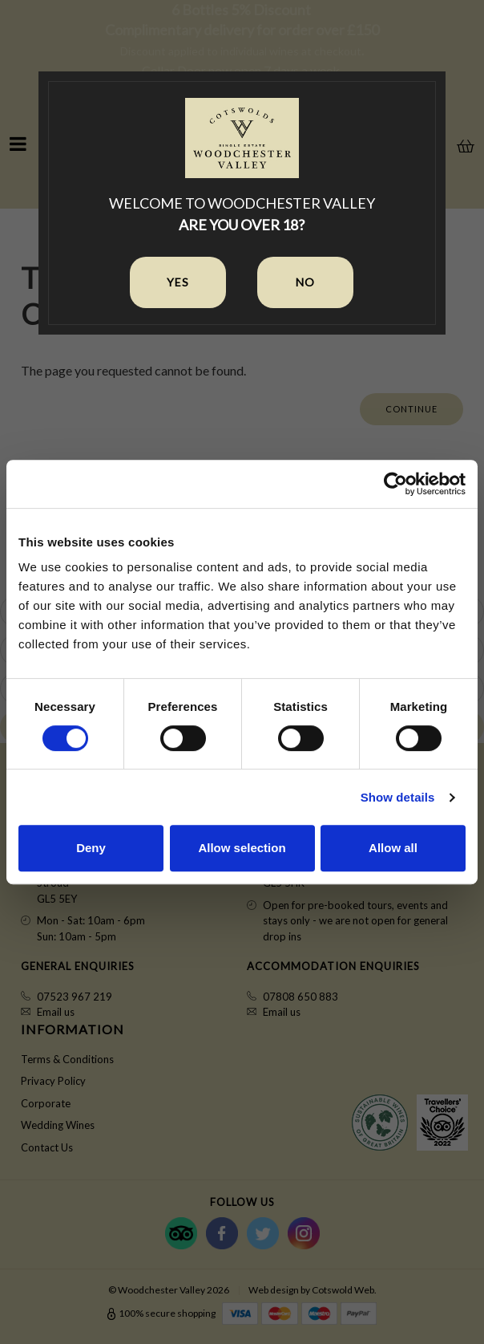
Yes (178, 282)
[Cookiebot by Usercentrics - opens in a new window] (395, 484)
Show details (398, 797)
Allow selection (241, 848)
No (305, 282)
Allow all (393, 848)
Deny (91, 848)
